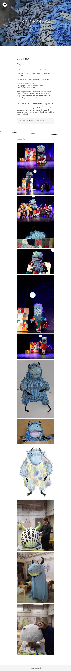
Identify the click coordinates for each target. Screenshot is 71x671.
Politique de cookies (35, 668)
